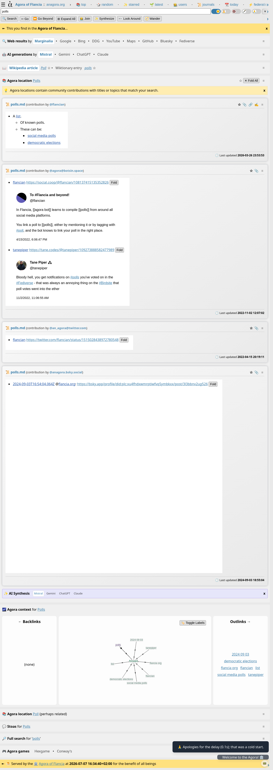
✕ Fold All (251, 80)
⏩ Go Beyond (43, 18)
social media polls (42, 135)
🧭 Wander (152, 18)
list (18, 116)
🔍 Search (9, 18)
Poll (43, 68)
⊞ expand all (66, 19)
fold (114, 182)
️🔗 (250, 104)
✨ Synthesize (104, 18)
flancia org (229, 668)
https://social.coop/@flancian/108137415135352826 (67, 182)
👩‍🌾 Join (85, 18)
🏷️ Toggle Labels (193, 622)
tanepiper (20, 250)
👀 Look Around (130, 18)
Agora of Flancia (52, 763)
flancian (19, 182)
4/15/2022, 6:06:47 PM (31, 239)
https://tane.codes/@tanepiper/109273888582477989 (71, 250)
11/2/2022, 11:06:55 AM (32, 298)
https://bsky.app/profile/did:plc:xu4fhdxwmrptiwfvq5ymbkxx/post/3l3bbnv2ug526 (142, 383)
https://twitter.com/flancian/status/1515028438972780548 (72, 339)
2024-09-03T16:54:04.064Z (34, 383)
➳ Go (25, 19)
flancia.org (66, 383)
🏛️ (36, 763)
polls (88, 68)
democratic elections (44, 142)
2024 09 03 (240, 654)
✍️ (256, 104)
